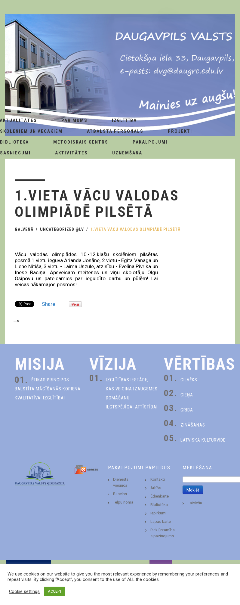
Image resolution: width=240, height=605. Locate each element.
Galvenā (24, 229)
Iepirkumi (158, 513)
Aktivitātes (71, 153)
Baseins (120, 494)
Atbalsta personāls (115, 131)
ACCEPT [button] (55, 591)
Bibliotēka (159, 504)
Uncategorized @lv (62, 229)
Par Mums (74, 120)
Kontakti (157, 479)
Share (48, 304)
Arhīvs (155, 488)
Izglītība (124, 120)
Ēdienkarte (159, 496)
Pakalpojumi (150, 142)
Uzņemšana (127, 153)
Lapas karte (160, 521)
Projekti (180, 131)
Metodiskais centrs (80, 142)
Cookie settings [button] (24, 591)
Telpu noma (123, 502)
